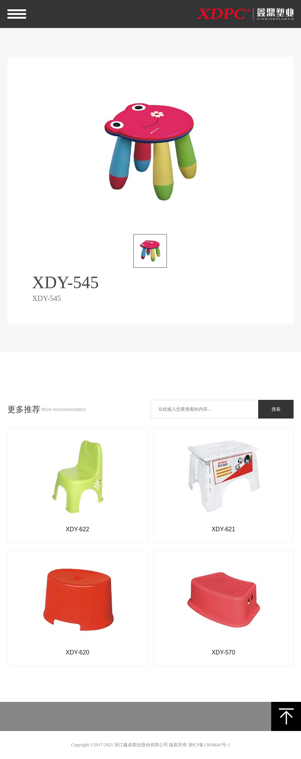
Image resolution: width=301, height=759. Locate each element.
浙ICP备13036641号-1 (209, 744)
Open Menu (17, 14)
